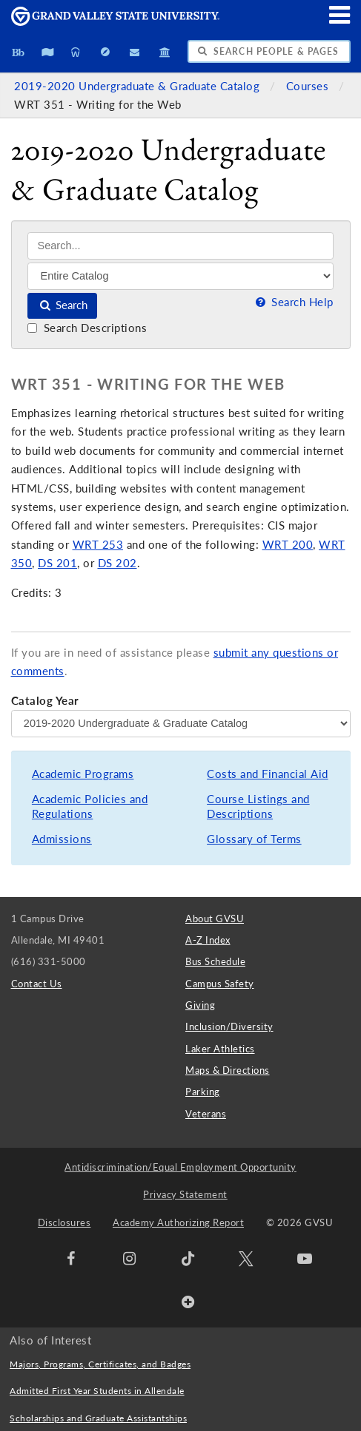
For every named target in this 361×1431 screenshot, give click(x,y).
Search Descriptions (87, 328)
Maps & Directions (227, 1070)
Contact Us (36, 983)
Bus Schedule (215, 961)
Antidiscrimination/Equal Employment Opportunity (180, 1167)
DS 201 (57, 563)
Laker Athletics (220, 1049)
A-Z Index (208, 940)
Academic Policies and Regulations (90, 806)
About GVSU (214, 918)
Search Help (293, 302)
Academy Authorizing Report (178, 1222)
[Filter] (180, 276)
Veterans (205, 1114)
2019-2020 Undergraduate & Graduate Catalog (138, 86)
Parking (202, 1091)
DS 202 (117, 563)
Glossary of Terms (254, 839)
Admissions (62, 839)
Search (62, 305)
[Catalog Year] (181, 723)
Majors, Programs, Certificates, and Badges (100, 1364)
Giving (200, 1005)
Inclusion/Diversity (229, 1026)
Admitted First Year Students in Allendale (97, 1390)
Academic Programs (83, 774)
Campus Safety (219, 983)
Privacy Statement (185, 1194)
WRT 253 (98, 544)
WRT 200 (288, 544)
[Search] (180, 246)
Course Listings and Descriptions (258, 806)
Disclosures (64, 1222)
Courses (309, 86)
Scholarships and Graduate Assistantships (98, 1418)
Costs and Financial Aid (267, 774)
